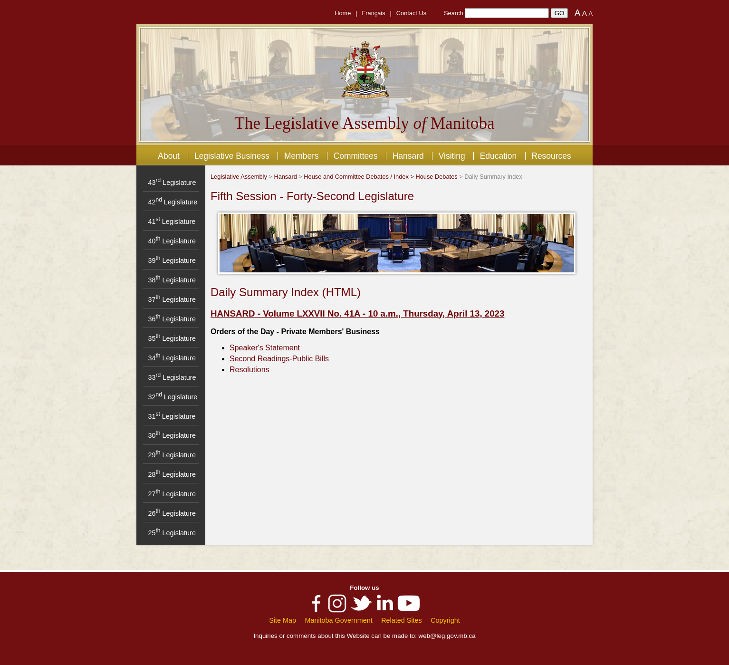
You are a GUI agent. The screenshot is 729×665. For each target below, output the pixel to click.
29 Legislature (171, 455)
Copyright (445, 620)
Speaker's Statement (265, 348)
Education (498, 156)
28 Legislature (171, 474)
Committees (356, 156)
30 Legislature (171, 435)
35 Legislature (171, 338)
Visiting (452, 156)
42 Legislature (172, 202)
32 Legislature (172, 397)
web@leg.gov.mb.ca (447, 635)
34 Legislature (171, 358)
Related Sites (401, 620)
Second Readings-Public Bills (279, 359)
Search (453, 13)
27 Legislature (171, 494)
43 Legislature (172, 182)
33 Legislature (172, 377)
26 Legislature (171, 513)
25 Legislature (171, 533)
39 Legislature (171, 260)
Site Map (282, 620)
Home (343, 13)
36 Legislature (171, 319)
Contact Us (411, 13)
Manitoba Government (338, 620)
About (169, 156)
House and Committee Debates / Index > (359, 176)
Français (373, 13)
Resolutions (249, 370)
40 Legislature (171, 241)
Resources (551, 156)
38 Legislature (171, 280)
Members (301, 156)
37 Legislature (171, 299)
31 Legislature (171, 416)
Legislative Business (231, 156)
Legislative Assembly (239, 176)
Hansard (408, 156)
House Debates (436, 176)
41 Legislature (171, 221)
